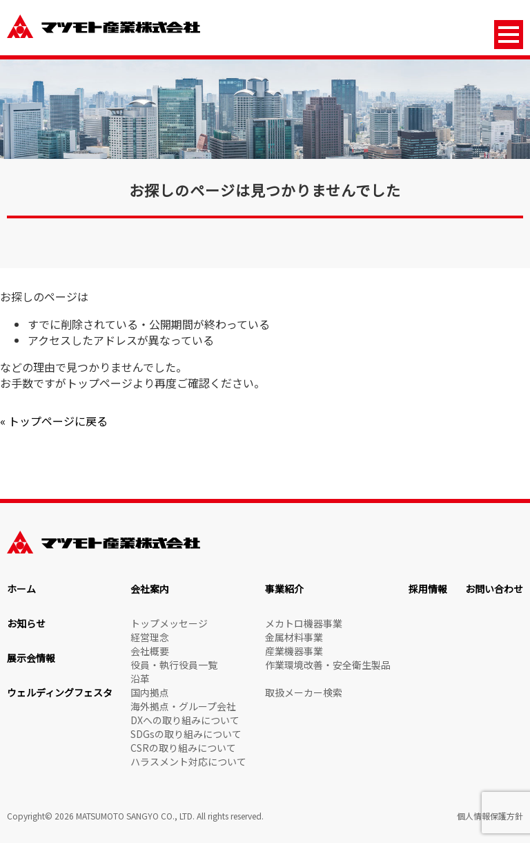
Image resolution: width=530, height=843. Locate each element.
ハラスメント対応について (188, 761)
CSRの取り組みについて (183, 748)
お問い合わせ (494, 589)
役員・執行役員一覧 (173, 665)
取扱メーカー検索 (303, 692)
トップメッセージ (169, 623)
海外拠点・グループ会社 (183, 706)
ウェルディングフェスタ (59, 692)
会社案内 (149, 589)
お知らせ (26, 623)
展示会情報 (31, 658)
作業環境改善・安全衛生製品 (328, 665)
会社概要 (149, 651)
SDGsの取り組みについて (186, 734)
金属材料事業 (294, 637)
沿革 (140, 678)
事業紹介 (284, 589)
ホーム (21, 589)
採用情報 (428, 589)
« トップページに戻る (54, 421)
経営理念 (149, 637)
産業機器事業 (294, 651)
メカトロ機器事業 (303, 623)
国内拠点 (149, 692)
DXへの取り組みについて (184, 720)
